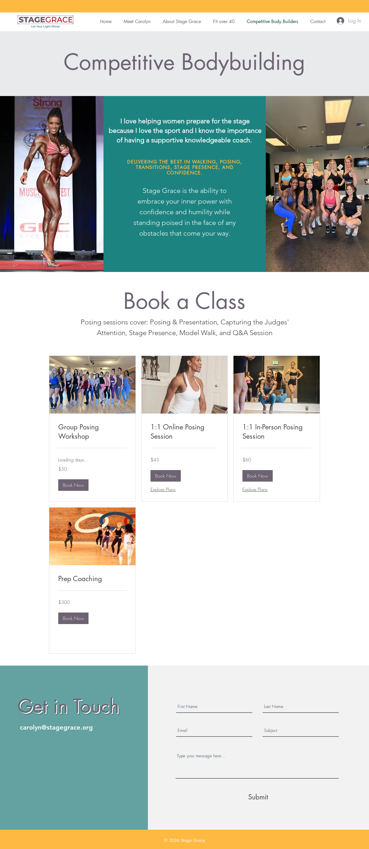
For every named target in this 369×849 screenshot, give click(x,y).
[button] (73, 485)
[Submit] (258, 797)
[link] (92, 431)
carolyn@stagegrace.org (56, 727)
